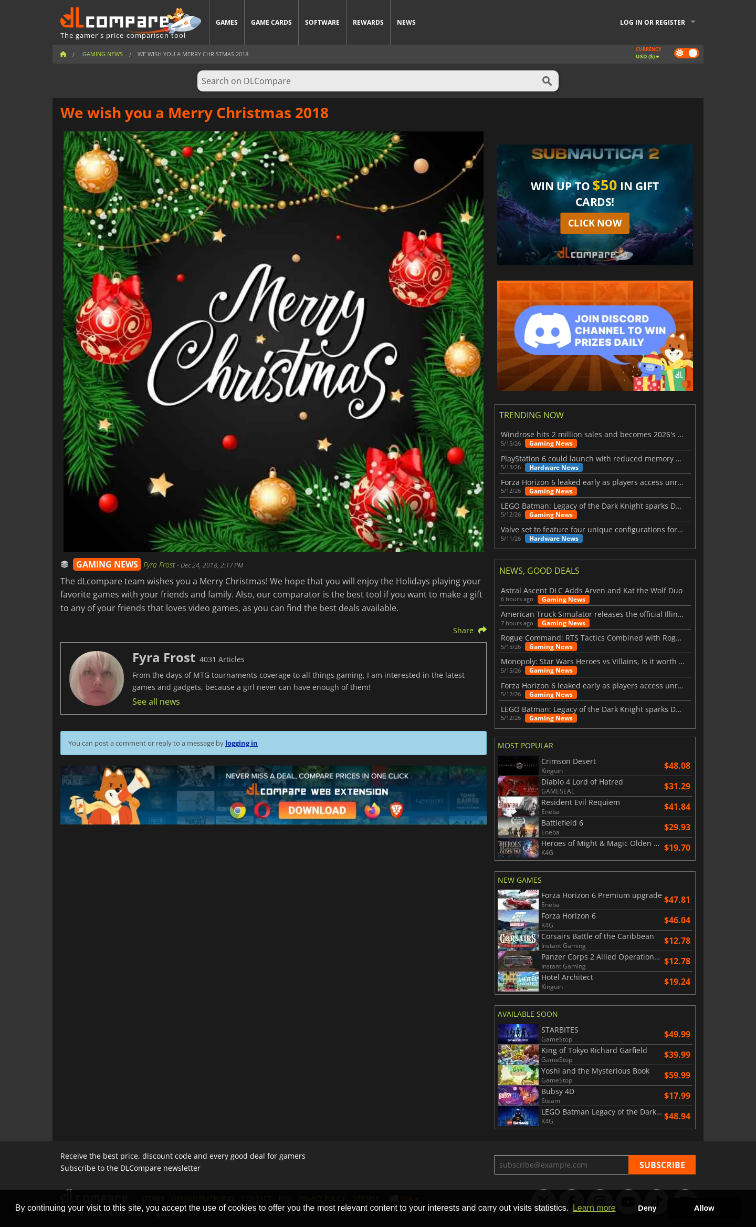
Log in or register (652, 22)
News (406, 22)
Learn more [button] (594, 1207)
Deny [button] (647, 1208)
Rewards (368, 22)
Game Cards (271, 22)
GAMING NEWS (107, 564)
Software (322, 22)
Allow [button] (704, 1208)
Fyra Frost (160, 565)
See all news (156, 701)
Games (227, 22)
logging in (241, 743)
